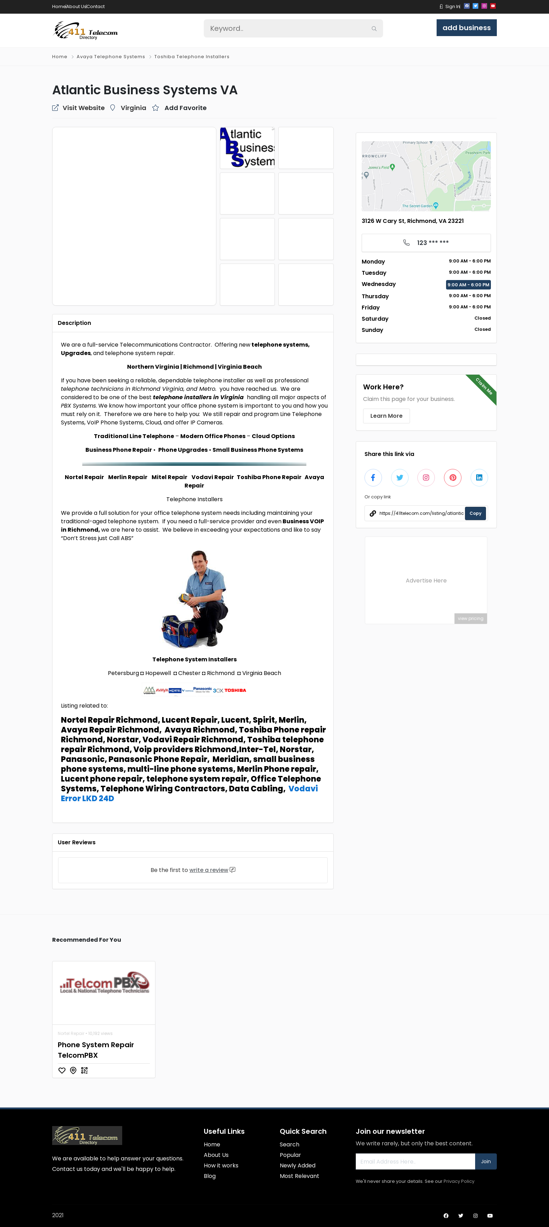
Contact (95, 6)
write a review (208, 870)
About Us (76, 6)
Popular (290, 1155)
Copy (475, 513)
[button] (441, 6)
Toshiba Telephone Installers (192, 57)
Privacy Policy (459, 1181)
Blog (210, 1176)
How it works (221, 1165)
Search (289, 1144)
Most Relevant (299, 1176)
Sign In (452, 6)
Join (486, 1161)
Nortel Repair (71, 1033)
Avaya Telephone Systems (111, 57)
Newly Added (297, 1165)
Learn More (386, 416)
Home (59, 6)
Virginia (133, 107)
